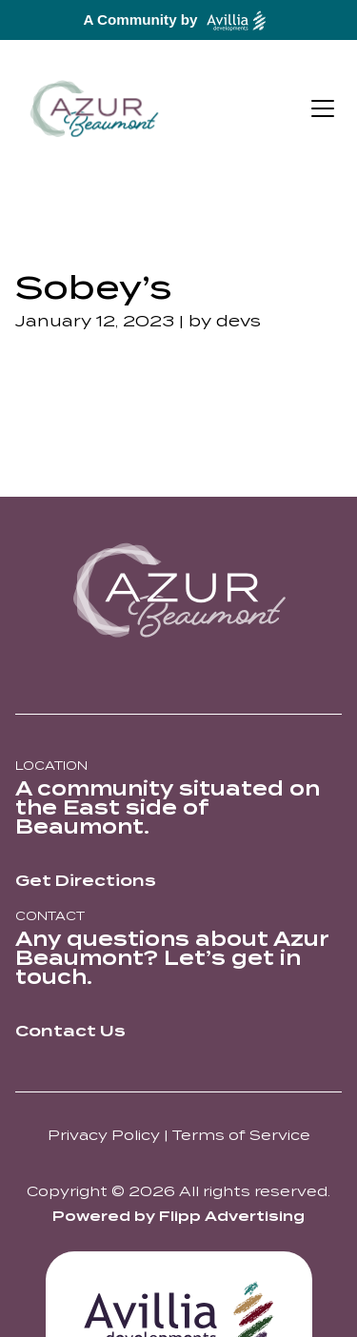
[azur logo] (179, 590)
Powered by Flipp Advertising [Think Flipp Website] (178, 1216)
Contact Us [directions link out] (70, 1031)
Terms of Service (240, 1135)
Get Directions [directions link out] (85, 881)
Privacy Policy (104, 1135)
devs (238, 321)
